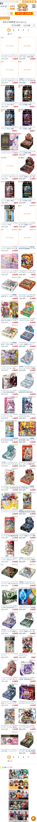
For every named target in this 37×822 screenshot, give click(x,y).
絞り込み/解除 (16, 25)
